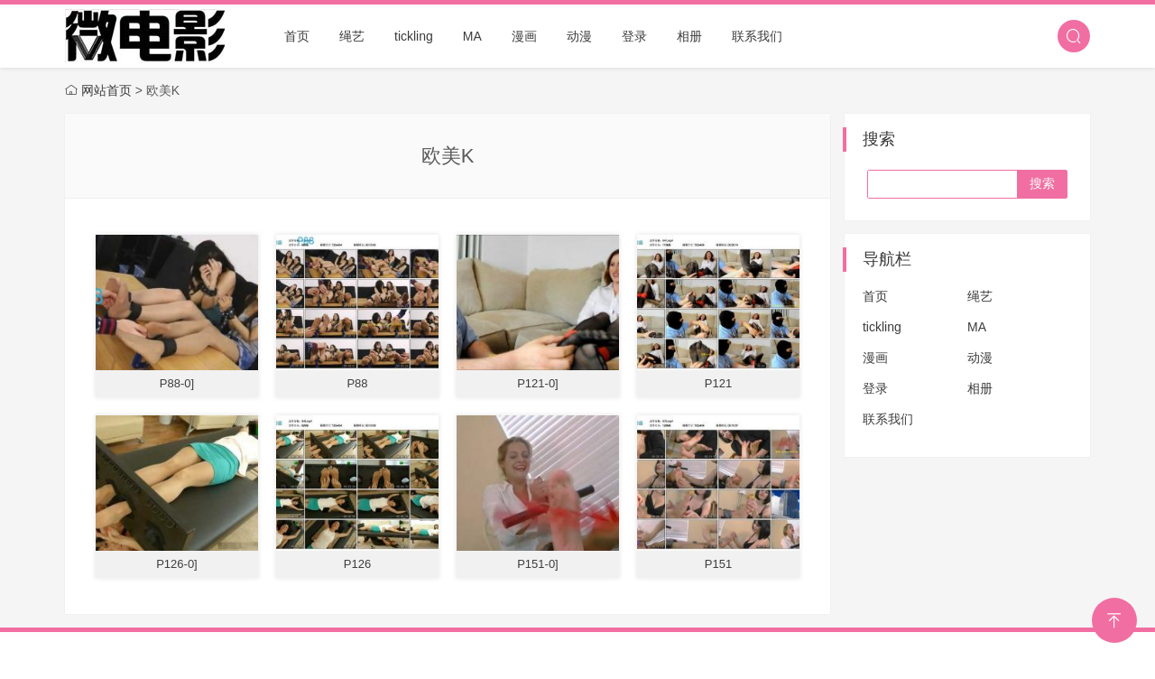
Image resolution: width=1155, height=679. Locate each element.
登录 (634, 36)
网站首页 (106, 90)
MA (472, 36)
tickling (413, 36)
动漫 (579, 36)
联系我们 (757, 36)
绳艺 (352, 36)
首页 (297, 36)
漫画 (524, 36)
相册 (689, 36)
